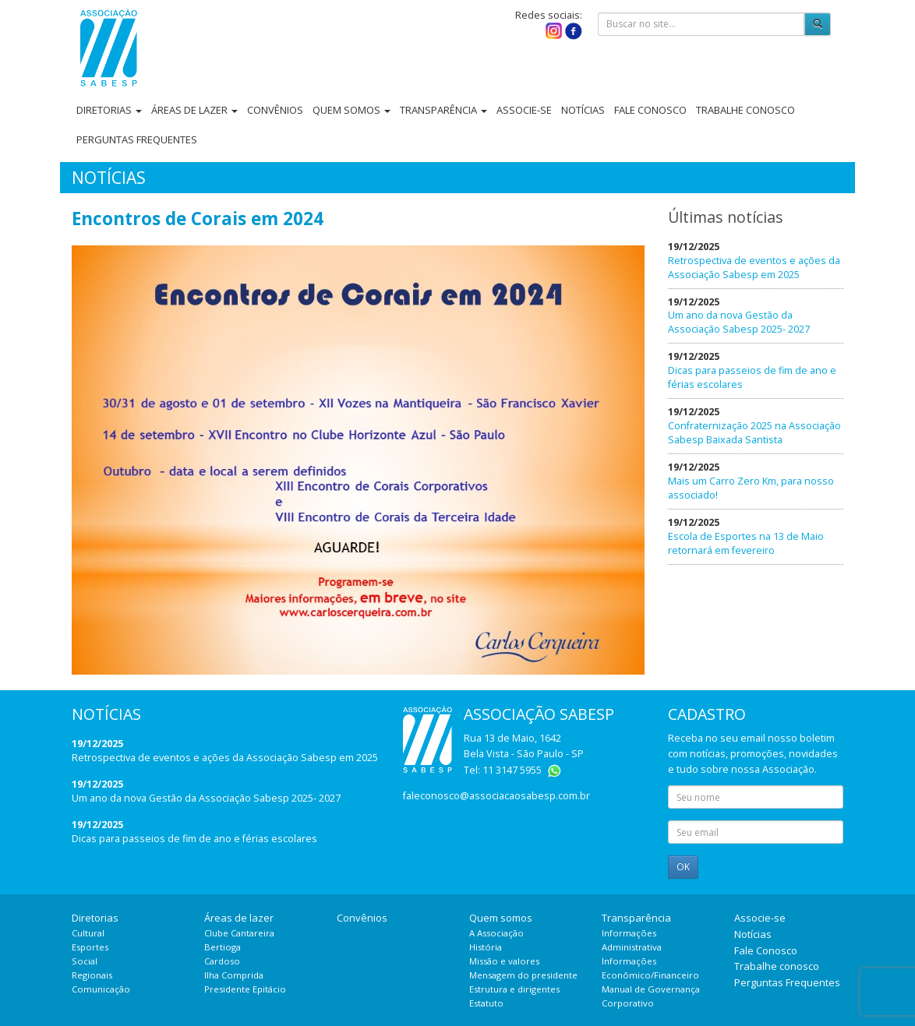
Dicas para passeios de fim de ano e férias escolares (194, 838)
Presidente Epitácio (245, 989)
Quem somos (351, 110)
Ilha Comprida (233, 975)
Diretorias (109, 110)
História (485, 947)
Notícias (583, 110)
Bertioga (222, 947)
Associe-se (524, 110)
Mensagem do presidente (523, 975)
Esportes (90, 947)
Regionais (92, 975)
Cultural (88, 933)
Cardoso (222, 961)
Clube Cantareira (239, 933)
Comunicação (101, 989)
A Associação (496, 933)
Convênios (275, 110)
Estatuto (486, 1003)
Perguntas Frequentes (136, 139)
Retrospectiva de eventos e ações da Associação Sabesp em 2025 (754, 267)
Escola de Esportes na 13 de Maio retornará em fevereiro (746, 543)
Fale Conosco (650, 110)
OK (683, 866)
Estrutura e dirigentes (514, 989)
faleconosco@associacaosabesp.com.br (496, 795)
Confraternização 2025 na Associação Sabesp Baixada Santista (754, 432)
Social (84, 961)
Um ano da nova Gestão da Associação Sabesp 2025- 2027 (739, 322)
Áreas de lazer (194, 110)
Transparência (443, 110)
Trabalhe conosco (745, 110)
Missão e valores (504, 961)
